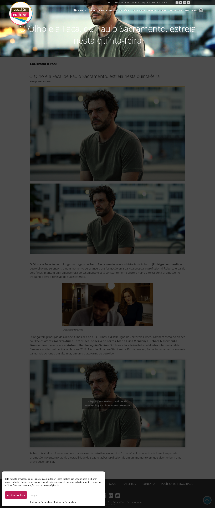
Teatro (97, 10)
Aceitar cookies (16, 495)
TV (136, 10)
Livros (143, 10)
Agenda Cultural (159, 10)
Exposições (118, 10)
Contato (165, 3)
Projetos (146, 3)
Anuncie (135, 3)
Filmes (106, 10)
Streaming (177, 10)
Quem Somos (118, 3)
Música (87, 10)
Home (108, 3)
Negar (34, 495)
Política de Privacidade (41, 502)
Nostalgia (191, 10)
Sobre (127, 3)
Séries (130, 10)
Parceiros (156, 3)
